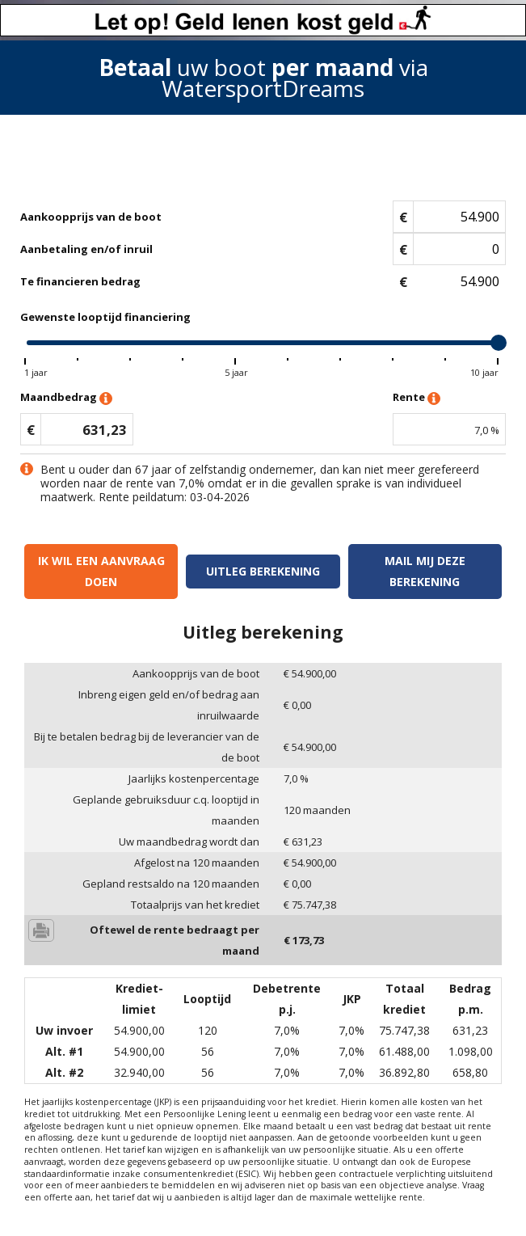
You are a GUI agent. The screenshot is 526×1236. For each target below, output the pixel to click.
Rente (416, 398)
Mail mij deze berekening (425, 571)
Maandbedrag (66, 398)
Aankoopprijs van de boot (91, 216)
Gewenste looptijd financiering (105, 317)
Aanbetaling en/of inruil (86, 249)
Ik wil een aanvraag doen (101, 571)
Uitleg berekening (263, 571)
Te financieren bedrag (80, 281)
